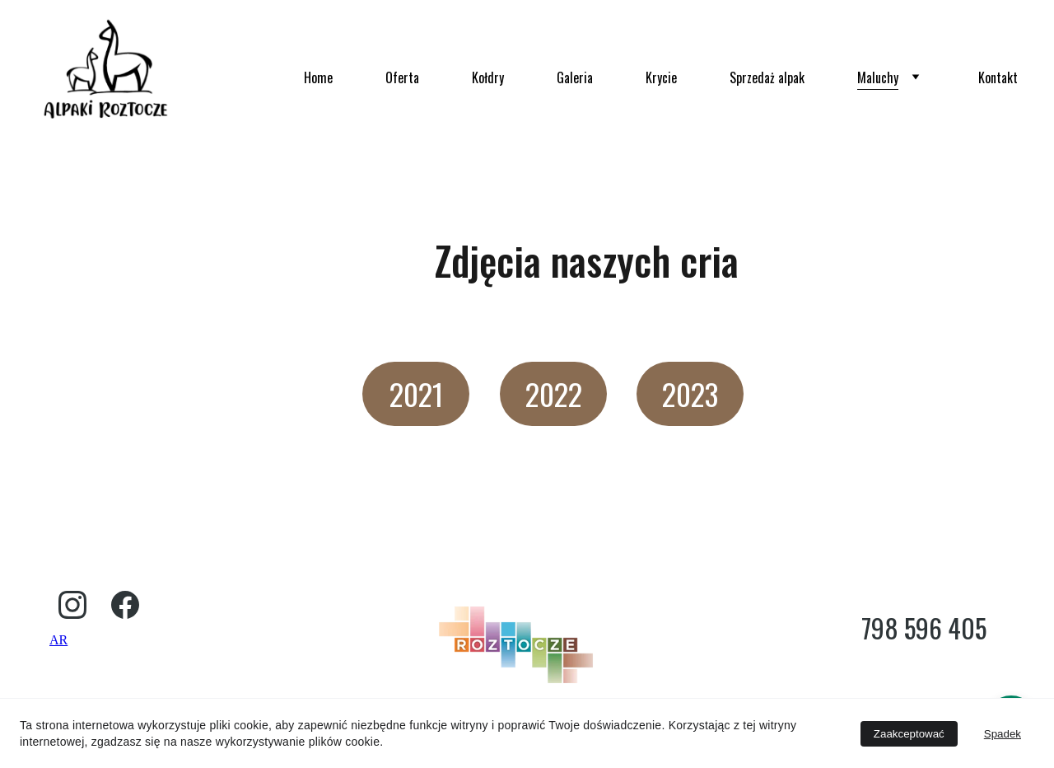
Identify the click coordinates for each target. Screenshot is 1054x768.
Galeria (575, 77)
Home (318, 77)
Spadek (1002, 734)
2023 (690, 393)
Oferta (402, 77)
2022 (553, 393)
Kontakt (998, 77)
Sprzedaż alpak (767, 77)
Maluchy (877, 77)
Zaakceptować (909, 734)
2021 (416, 393)
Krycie (661, 77)
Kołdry (488, 77)
